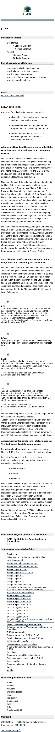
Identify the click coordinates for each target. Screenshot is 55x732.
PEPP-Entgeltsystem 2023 (19, 605)
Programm (22, 188)
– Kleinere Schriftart (22, 49)
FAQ (9, 667)
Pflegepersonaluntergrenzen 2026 (22, 563)
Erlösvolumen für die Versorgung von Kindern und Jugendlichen (29, 628)
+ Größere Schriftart (22, 46)
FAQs (31, 510)
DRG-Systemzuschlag (17, 632)
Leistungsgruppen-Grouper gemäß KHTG (26, 557)
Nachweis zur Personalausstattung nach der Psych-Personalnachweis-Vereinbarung (27, 588)
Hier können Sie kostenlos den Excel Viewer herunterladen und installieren (23, 374)
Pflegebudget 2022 (15, 576)
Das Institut (12, 554)
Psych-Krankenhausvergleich (20, 592)
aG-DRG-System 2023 (17, 617)
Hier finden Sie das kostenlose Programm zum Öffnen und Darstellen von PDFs (27, 321)
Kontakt (10, 686)
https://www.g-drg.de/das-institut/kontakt (21, 499)
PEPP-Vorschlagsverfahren (19, 641)
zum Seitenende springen (18, 80)
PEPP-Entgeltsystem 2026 (19, 595)
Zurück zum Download (13, 95)
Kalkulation (12, 652)
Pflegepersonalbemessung (19, 585)
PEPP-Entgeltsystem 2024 (19, 601)
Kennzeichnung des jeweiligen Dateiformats (27, 165)
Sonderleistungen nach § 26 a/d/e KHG (25, 638)
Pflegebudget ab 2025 (17, 569)
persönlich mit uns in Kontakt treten (19, 245)
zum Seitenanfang (11, 730)
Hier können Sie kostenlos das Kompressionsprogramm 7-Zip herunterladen (23, 406)
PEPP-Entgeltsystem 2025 (19, 598)
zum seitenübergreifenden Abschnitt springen (27, 77)
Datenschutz (12, 701)
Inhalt (9, 704)
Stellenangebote (14, 692)
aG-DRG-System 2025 (17, 611)
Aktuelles (11, 689)
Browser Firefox (37, 251)
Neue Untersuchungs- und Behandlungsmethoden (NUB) (30, 648)
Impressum (12, 698)
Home (9, 683)
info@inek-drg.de (34, 452)
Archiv (10, 670)
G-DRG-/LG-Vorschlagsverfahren (22, 644)
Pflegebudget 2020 (15, 582)
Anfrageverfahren (15, 661)
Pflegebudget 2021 (15, 579)
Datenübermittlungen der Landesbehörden (26, 664)
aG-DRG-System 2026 (17, 608)
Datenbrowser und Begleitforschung (23, 655)
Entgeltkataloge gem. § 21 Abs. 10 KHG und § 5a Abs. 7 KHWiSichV (29, 620)
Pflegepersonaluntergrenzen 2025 (22, 566)
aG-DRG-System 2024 (17, 614)
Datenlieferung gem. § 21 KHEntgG (23, 635)
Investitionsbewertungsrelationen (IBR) (24, 624)
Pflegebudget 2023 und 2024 (20, 572)
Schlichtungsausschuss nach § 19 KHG (25, 658)
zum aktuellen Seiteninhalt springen (23, 68)
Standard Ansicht (20, 55)
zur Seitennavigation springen (20, 74)
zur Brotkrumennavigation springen (23, 71)
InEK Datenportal (15, 560)
